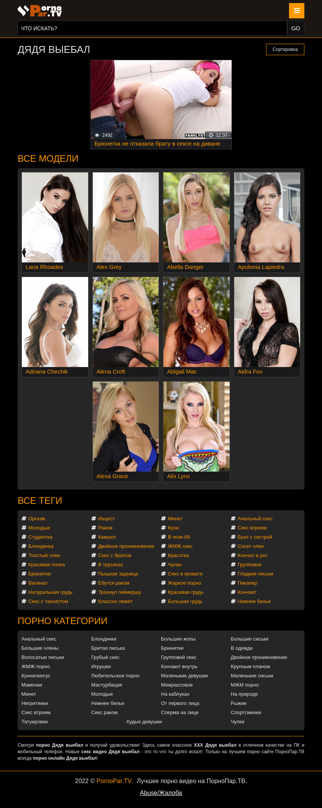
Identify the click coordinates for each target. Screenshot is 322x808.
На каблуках (175, 694)
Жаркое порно (184, 583)
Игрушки (101, 666)
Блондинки (104, 639)
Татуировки (34, 721)
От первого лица (180, 703)
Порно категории (62, 621)
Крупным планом (250, 666)
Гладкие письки (255, 574)
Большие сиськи (249, 639)
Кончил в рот (253, 555)
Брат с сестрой (255, 537)
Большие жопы (178, 639)
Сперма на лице (180, 712)
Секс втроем (252, 528)
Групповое (249, 564)
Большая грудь (185, 601)
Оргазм (36, 518)
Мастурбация (106, 685)
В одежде (242, 648)
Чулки (174, 564)
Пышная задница (118, 574)
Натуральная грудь (50, 592)
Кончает (247, 592)
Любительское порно (115, 676)
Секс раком (104, 712)
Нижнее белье (254, 601)
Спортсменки (246, 712)
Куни (173, 528)
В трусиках (110, 564)
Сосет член (251, 546)
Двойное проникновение (126, 546)
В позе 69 (179, 537)
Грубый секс (105, 657)
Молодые (39, 528)
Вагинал (38, 583)
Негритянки (34, 703)
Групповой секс (178, 657)
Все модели (48, 158)
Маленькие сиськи (252, 676)
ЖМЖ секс (180, 546)
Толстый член (44, 555)
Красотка (178, 555)
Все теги (40, 500)
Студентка (40, 537)
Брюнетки (39, 574)
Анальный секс (255, 518)
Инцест (106, 518)
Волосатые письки (42, 657)
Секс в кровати (185, 574)
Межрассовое (177, 685)
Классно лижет (115, 601)
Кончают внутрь (179, 666)
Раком (105, 528)
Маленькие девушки (184, 676)
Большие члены (39, 648)
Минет (175, 518)
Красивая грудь (186, 592)
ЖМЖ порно (35, 666)
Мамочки (31, 685)
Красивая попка (46, 564)
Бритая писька (108, 648)
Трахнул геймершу (119, 592)
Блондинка (41, 546)
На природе (244, 694)
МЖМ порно (245, 685)
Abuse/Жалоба (161, 793)
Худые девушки (144, 721)
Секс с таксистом (48, 601)
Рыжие (238, 703)
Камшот (107, 537)
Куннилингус (35, 676)
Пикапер (247, 583)
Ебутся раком (114, 583)
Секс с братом (114, 555)
